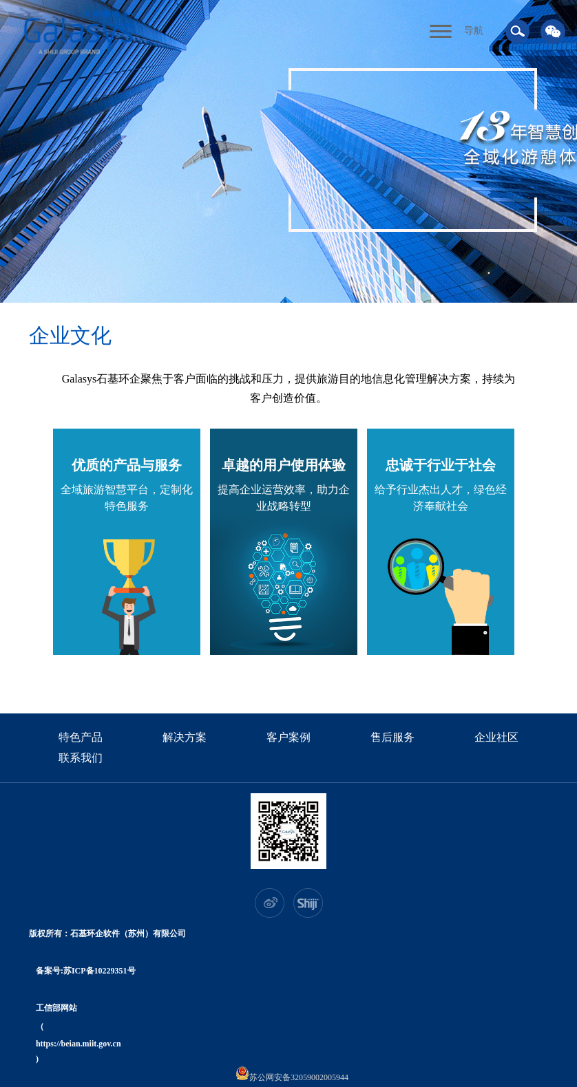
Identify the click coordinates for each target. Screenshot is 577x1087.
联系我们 (81, 758)
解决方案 (184, 737)
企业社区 (496, 737)
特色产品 (81, 737)
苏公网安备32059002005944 (291, 1074)
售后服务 (392, 737)
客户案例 (288, 737)
